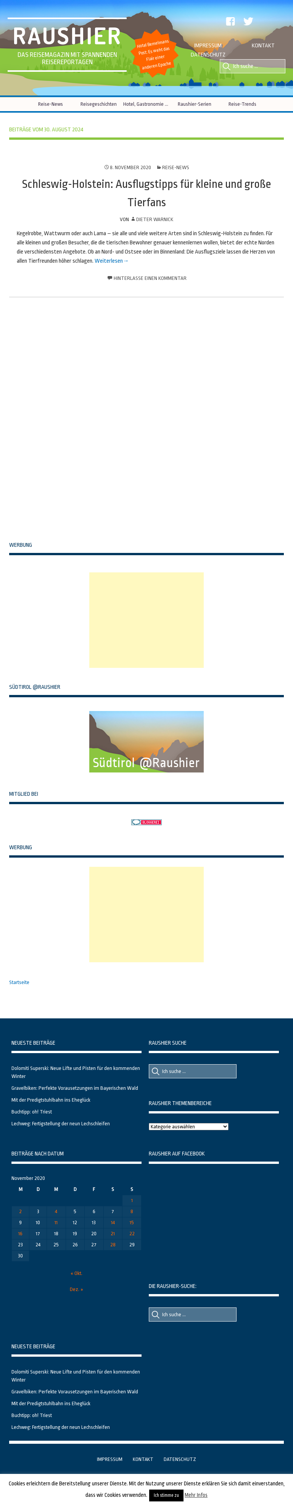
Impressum (208, 45)
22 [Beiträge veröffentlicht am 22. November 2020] (132, 1233)
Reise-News (50, 104)
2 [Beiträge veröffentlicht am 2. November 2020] (20, 1211)
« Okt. (76, 1273)
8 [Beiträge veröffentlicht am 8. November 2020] (131, 1211)
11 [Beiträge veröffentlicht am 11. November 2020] (56, 1222)
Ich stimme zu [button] (166, 1495)
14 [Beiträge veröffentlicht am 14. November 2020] (113, 1222)
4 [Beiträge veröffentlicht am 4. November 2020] (56, 1211)
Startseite (19, 982)
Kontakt (263, 45)
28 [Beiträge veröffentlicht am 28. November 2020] (113, 1244)
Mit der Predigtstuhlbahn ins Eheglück (50, 1100)
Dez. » (76, 1289)
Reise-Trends (242, 104)
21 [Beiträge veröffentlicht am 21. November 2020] (113, 1233)
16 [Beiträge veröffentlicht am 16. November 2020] (20, 1233)
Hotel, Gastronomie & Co (146, 104)
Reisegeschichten (98, 104)
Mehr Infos (196, 1495)
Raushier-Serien (194, 104)
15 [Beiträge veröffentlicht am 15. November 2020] (132, 1222)
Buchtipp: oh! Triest (31, 1112)
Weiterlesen (109, 261)
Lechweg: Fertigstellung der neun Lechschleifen (60, 1123)
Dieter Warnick (154, 219)
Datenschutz (208, 55)
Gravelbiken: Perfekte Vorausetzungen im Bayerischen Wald (74, 1088)
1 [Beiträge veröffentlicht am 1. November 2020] (132, 1200)
